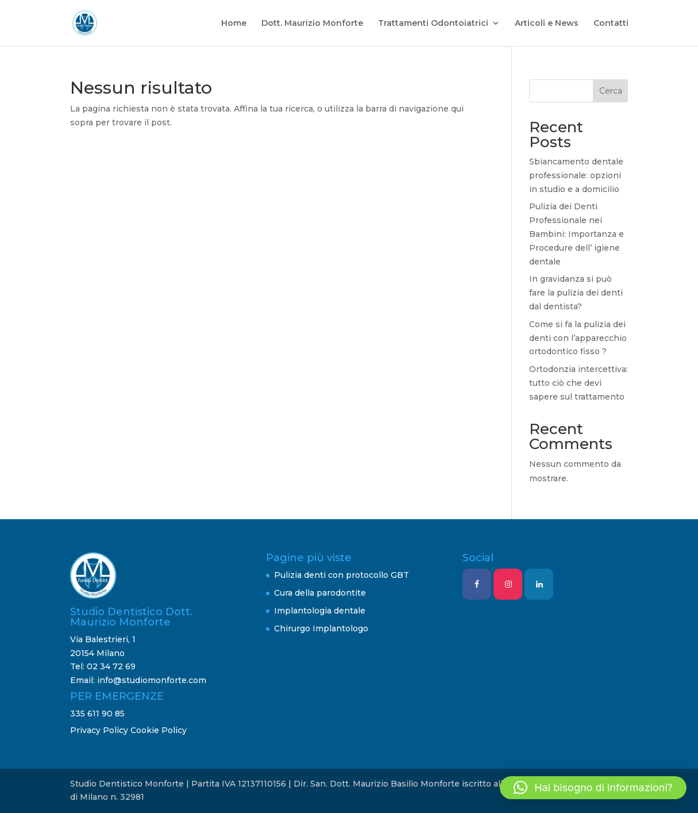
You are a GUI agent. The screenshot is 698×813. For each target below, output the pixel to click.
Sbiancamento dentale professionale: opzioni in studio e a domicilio (576, 175)
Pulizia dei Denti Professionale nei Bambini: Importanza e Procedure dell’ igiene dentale (576, 233)
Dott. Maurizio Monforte (312, 23)
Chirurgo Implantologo (321, 628)
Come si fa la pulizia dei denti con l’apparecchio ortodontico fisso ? (578, 338)
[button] (593, 787)
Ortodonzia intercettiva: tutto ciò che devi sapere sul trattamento (578, 383)
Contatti (610, 23)
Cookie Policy (158, 730)
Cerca (610, 91)
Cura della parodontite (320, 593)
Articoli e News (547, 23)
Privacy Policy (99, 730)
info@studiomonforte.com (151, 680)
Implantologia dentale (319, 610)
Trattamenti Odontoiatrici (433, 23)
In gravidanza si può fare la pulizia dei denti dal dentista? (576, 293)
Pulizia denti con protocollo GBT (341, 575)
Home (233, 23)
